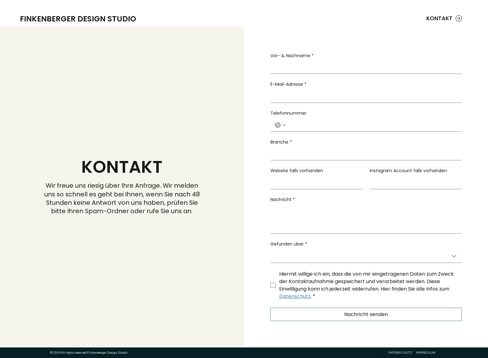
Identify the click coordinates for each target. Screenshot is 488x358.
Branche (281, 142)
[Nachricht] (366, 219)
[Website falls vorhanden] (314, 183)
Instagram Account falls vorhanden (408, 171)
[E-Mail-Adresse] (364, 96)
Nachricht (282, 200)
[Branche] (364, 154)
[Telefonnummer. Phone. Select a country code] (280, 125)
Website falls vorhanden (296, 171)
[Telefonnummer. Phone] (372, 125)
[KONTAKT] (445, 18)
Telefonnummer (288, 113)
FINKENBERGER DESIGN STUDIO (78, 18)
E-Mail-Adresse (288, 84)
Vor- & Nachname (292, 56)
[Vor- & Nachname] (364, 67)
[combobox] (366, 256)
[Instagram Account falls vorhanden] (414, 183)
